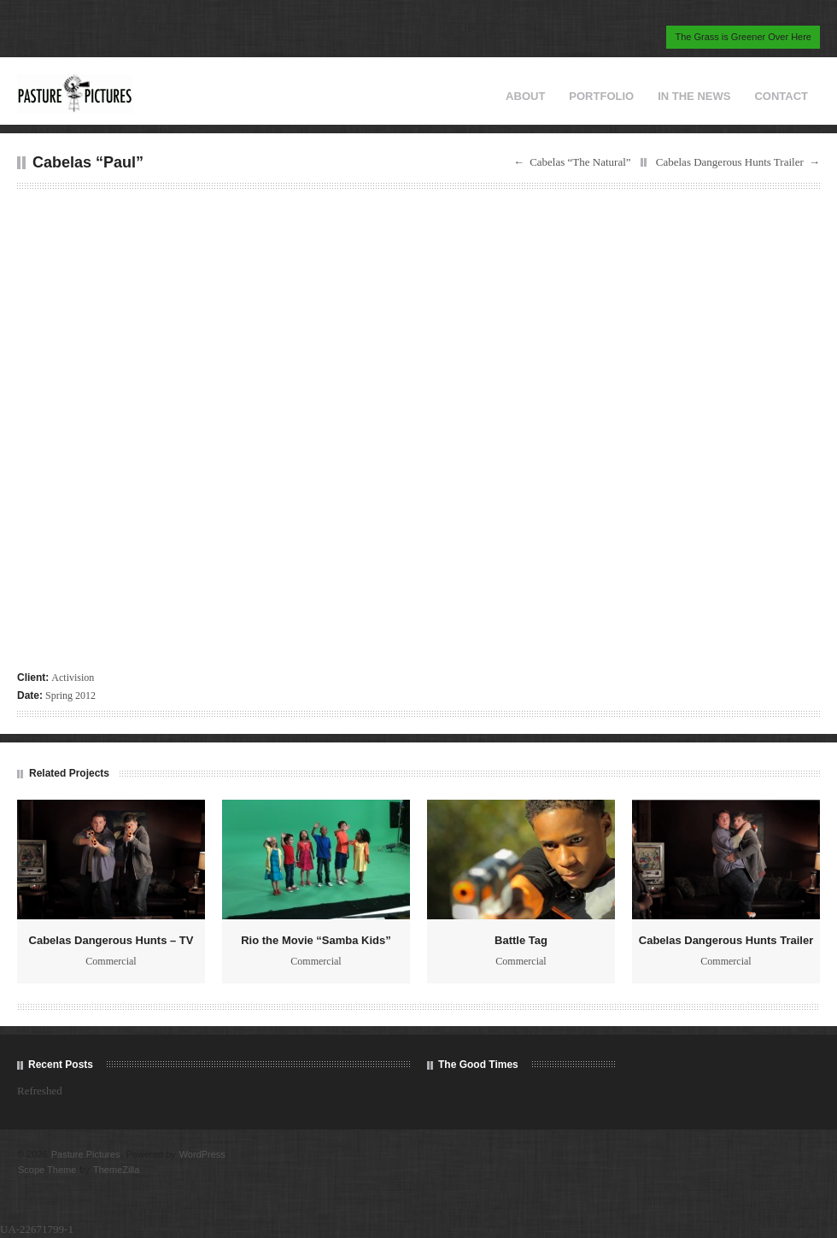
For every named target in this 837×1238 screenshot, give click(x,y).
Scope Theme (47, 1170)
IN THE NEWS (694, 96)
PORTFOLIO (601, 96)
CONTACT (781, 96)
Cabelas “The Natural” (580, 161)
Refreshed (39, 1090)
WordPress (202, 1154)
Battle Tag (521, 940)
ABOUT (525, 96)
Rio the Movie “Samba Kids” (316, 940)
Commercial (110, 961)
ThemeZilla (116, 1170)
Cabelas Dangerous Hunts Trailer (730, 161)
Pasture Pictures (85, 1154)
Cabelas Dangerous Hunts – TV (111, 940)
